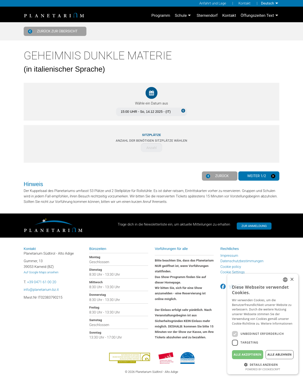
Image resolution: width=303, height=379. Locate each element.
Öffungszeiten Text (257, 15)
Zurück (218, 176)
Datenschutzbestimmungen (241, 261)
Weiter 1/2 (260, 176)
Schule (181, 15)
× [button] (292, 279)
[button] (263, 364)
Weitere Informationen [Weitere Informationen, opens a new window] (277, 324)
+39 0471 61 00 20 (41, 282)
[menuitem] (270, 3)
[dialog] (262, 324)
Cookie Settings (232, 272)
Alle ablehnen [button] (279, 355)
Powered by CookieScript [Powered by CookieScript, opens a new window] (262, 369)
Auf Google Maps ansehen (41, 272)
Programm (160, 15)
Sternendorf (207, 15)
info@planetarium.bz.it (41, 290)
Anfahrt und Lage (212, 3)
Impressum (229, 255)
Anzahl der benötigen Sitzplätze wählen (151, 137)
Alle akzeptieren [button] (248, 355)
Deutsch (267, 3)
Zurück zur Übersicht (53, 31)
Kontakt (244, 3)
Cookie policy (230, 267)
